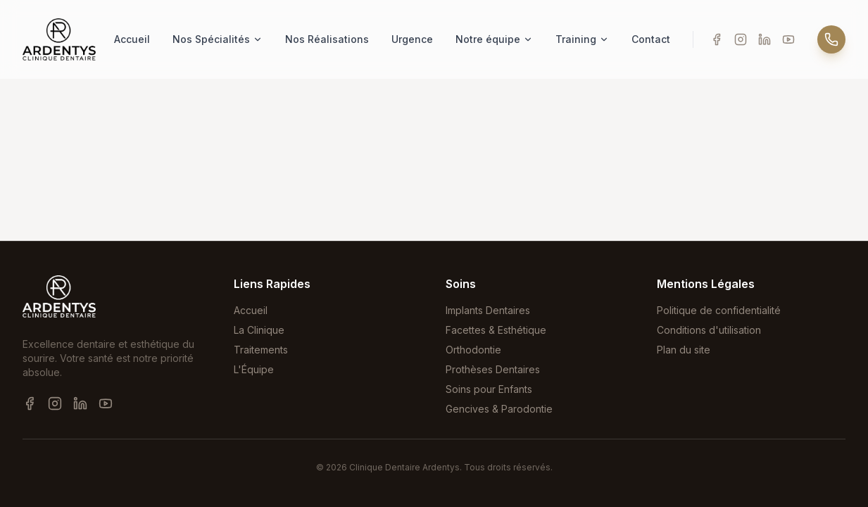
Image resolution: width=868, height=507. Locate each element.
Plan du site (683, 350)
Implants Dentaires (488, 310)
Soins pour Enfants (489, 389)
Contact (650, 39)
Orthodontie (473, 350)
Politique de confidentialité (719, 310)
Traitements (261, 350)
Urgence (412, 39)
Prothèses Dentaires (493, 369)
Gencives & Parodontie (499, 409)
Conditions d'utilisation (709, 330)
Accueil (132, 39)
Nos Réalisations (327, 39)
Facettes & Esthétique (496, 330)
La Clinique (259, 330)
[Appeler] (831, 39)
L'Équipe (254, 369)
